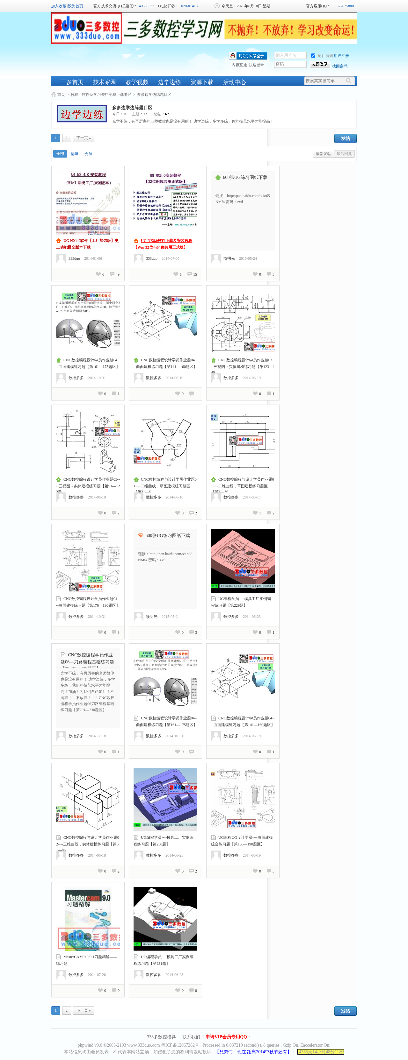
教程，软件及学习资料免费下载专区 (101, 94)
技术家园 (104, 82)
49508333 (146, 6)
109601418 (189, 6)
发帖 (345, 138)
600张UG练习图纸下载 (245, 177)
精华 (74, 154)
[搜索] (350, 80)
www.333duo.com (143, 1045)
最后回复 (344, 154)
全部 (60, 154)
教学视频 (137, 82)
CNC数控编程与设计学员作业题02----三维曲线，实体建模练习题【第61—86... (87, 843)
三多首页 (72, 82)
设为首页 (75, 6)
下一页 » (83, 138)
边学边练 (169, 82)
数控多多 (76, 378)
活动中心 (234, 82)
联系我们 (191, 1037)
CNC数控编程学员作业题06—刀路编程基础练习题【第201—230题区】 (87, 662)
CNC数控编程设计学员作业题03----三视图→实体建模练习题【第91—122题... (88, 485)
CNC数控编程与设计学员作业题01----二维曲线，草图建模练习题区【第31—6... (165, 485)
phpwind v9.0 (90, 1045)
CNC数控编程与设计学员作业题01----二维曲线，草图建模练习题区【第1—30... (242, 485)
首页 (61, 94)
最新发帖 (323, 154)
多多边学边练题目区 (154, 94)
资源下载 (202, 82)
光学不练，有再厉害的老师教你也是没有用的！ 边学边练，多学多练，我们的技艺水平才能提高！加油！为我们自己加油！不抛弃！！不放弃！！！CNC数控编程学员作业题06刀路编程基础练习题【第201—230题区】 (88, 691)
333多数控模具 (161, 1037)
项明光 (229, 258)
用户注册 (341, 55)
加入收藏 (58, 6)
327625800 (345, 6)
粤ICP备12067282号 (180, 1045)
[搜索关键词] (325, 80)
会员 (88, 154)
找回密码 (339, 66)
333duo (74, 258)
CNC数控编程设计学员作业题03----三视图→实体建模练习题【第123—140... (243, 366)
